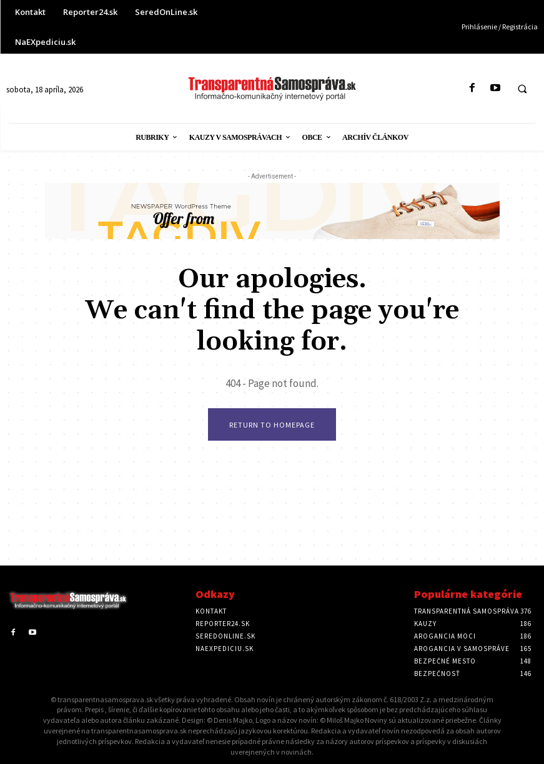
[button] (522, 88)
